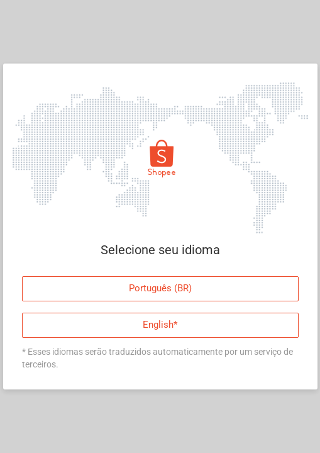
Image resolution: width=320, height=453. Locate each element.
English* (160, 324)
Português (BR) (160, 287)
